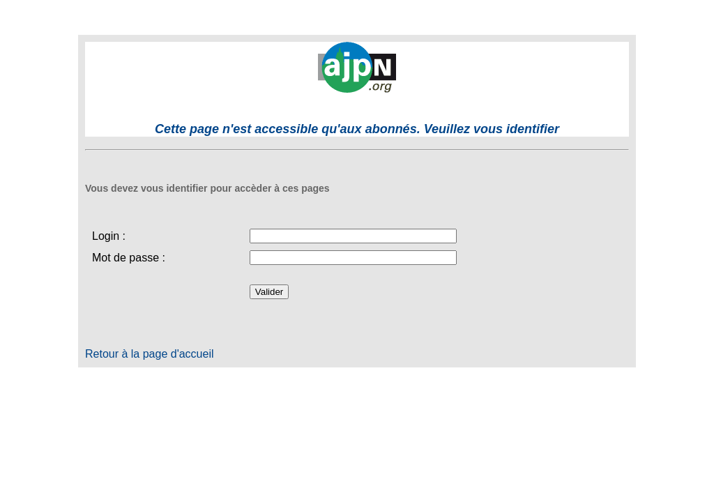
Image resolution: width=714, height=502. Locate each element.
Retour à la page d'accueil (149, 354)
